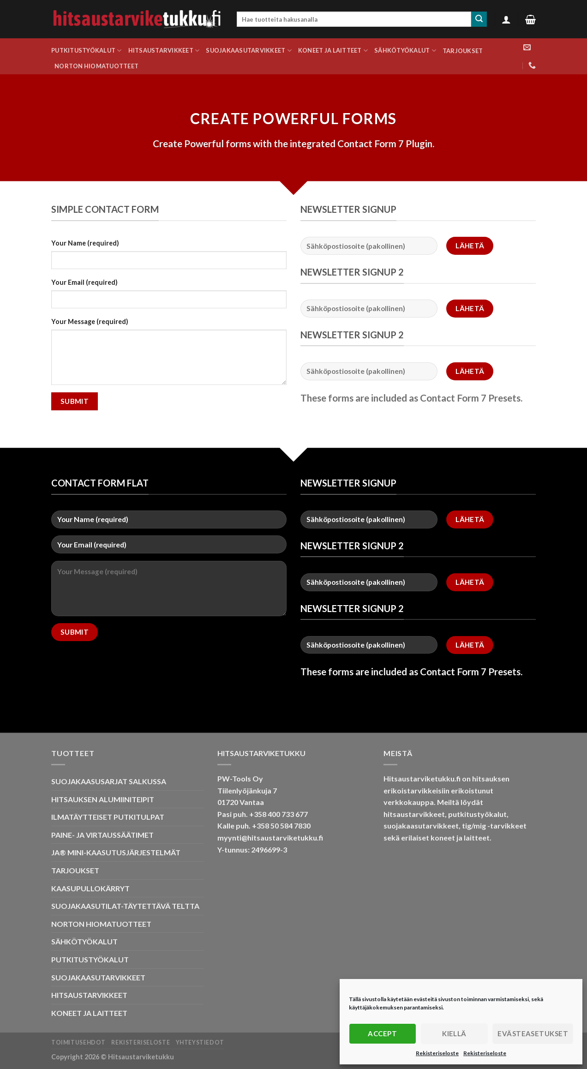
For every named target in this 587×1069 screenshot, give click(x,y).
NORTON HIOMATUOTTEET (96, 66)
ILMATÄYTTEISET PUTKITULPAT (107, 816)
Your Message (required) (89, 321)
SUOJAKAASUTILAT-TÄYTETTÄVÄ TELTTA (125, 905)
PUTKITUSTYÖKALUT (86, 50)
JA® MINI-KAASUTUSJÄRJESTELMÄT (115, 852)
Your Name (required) (85, 243)
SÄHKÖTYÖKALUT (405, 50)
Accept (382, 1033)
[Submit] (479, 19)
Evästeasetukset (532, 1033)
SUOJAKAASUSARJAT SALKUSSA (108, 781)
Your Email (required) (84, 282)
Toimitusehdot (78, 1042)
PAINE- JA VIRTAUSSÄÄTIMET (102, 834)
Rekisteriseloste (437, 1053)
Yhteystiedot (200, 1042)
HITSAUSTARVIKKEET (164, 50)
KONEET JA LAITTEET (333, 50)
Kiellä (454, 1033)
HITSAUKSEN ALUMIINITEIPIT (102, 799)
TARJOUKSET (463, 50)
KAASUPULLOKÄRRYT (90, 888)
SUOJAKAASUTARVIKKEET (249, 50)
